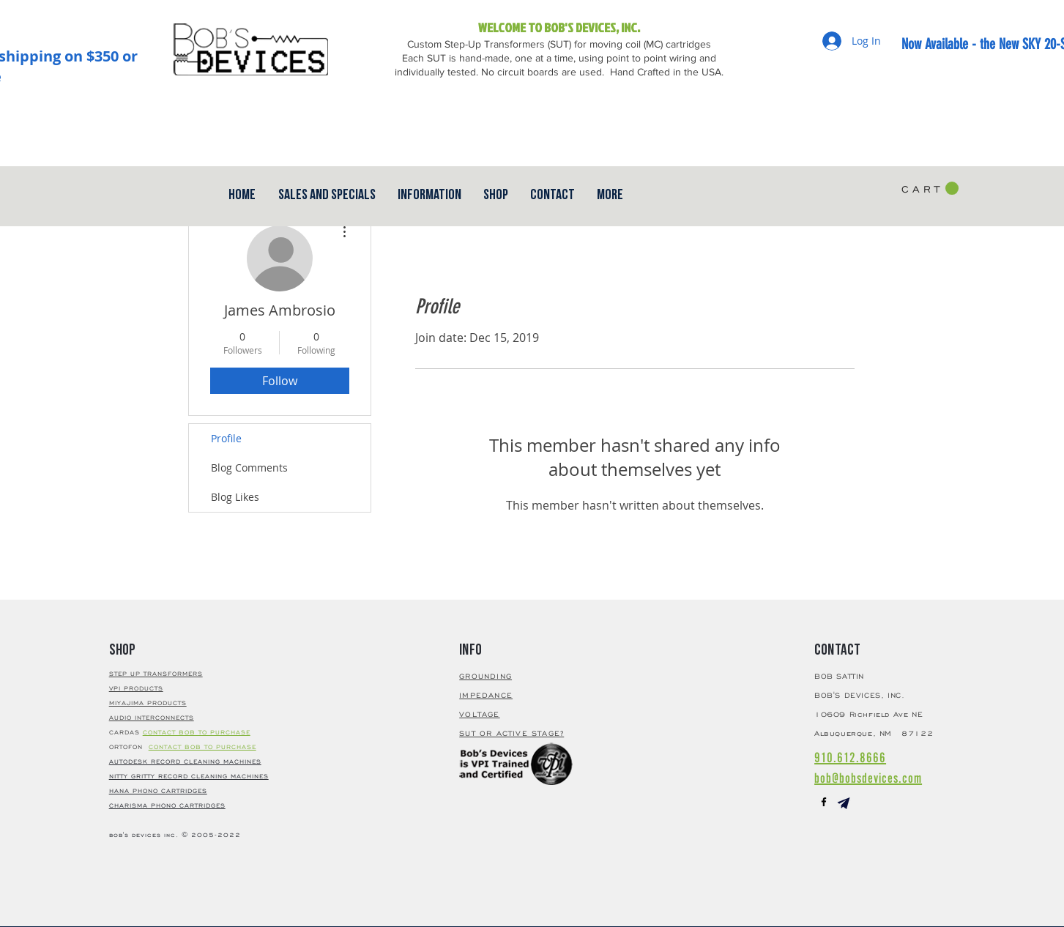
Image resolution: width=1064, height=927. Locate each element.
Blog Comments (249, 467)
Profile (226, 438)
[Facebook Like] (877, 117)
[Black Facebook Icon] (824, 802)
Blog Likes (235, 497)
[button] (552, 194)
